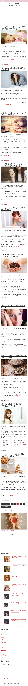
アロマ (6, 64)
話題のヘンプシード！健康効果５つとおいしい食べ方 (14, 357)
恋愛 (6, 109)
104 (21, 504)
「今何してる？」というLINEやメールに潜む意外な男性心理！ (13, 165)
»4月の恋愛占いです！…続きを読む (7, 530)
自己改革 (3, 644)
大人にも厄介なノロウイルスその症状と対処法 (13, 209)
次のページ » (7, 507)
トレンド (6, 351)
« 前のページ (4, 504)
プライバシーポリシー (6, 678)
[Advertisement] (14, 15)
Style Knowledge (14, 3)
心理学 (2, 637)
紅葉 (4, 654)
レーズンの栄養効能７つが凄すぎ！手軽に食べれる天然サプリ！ (13, 255)
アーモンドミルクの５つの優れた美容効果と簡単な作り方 (13, 455)
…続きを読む (11, 59)
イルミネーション (6, 657)
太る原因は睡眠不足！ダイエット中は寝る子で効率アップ (14, 114)
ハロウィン (5, 655)
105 (24, 504)
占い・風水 (3, 650)
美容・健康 (7, 160)
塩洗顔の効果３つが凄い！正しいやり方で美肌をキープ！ (14, 405)
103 (18, 504)
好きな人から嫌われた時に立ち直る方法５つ (13, 69)
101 (12, 504)
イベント (3, 652)
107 (3, 507)
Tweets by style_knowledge (6, 670)
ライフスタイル (4, 634)
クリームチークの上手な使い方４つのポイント (13, 307)
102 (15, 504)
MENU (4, 1)
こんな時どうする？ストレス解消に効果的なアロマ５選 (13, 28)
